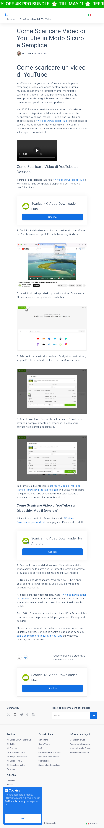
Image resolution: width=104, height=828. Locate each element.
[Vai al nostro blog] (33, 714)
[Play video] (37, 150)
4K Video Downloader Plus (51, 120)
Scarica (52, 217)
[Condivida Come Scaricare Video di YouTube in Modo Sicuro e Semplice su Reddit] (25, 657)
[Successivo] (93, 715)
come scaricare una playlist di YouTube (39, 635)
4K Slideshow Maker (16, 765)
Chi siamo (11, 780)
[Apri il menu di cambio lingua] (89, 15)
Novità (10, 785)
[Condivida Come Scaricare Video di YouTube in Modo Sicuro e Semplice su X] (19, 657)
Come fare (43, 740)
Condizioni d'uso (77, 740)
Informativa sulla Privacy (80, 748)
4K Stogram (12, 748)
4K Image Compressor (17, 756)
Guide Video (44, 744)
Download (11, 769)
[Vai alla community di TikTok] (27, 714)
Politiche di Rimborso (79, 752)
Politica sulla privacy (15, 801)
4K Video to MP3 (14, 761)
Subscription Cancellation (49, 765)
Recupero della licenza (48, 756)
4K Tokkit (11, 744)
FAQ (40, 748)
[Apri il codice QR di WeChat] (15, 714)
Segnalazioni (44, 761)
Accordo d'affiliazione (80, 744)
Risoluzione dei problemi (49, 752)
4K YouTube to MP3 (16, 752)
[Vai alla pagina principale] (6, 15)
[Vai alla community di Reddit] (21, 714)
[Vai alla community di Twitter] (8, 714)
